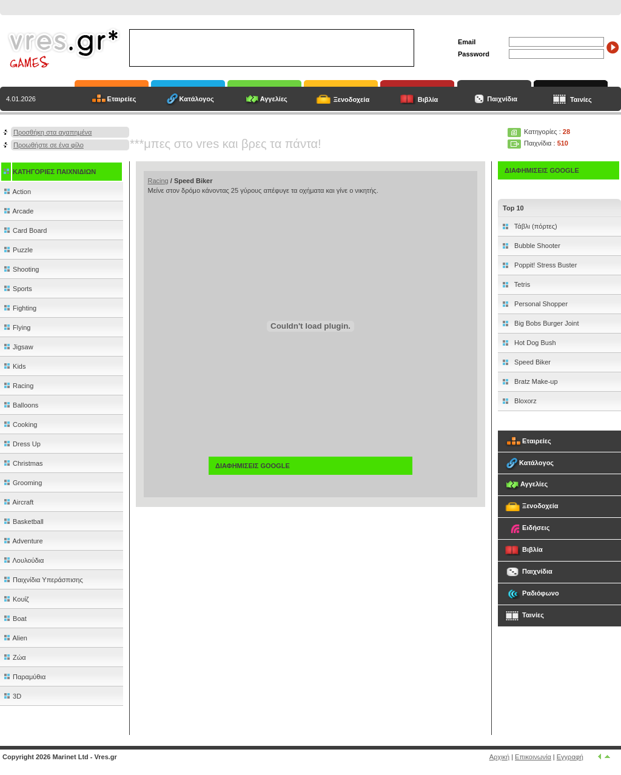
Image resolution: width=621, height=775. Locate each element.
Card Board (24, 230)
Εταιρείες (121, 98)
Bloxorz (524, 400)
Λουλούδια (23, 560)
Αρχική (499, 756)
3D (11, 696)
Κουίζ (15, 599)
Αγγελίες (273, 98)
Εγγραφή (570, 756)
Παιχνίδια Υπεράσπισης (42, 579)
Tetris (521, 284)
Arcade (17, 211)
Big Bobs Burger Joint (545, 323)
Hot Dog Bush (534, 342)
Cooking (19, 424)
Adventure (22, 541)
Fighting (19, 308)
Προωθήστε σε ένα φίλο (48, 145)
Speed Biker (531, 362)
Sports (17, 288)
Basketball (23, 521)
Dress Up (21, 444)
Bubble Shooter (536, 245)
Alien (14, 638)
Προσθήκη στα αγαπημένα (52, 132)
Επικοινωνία (533, 756)
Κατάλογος (197, 98)
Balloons (20, 405)
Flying (16, 327)
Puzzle (17, 249)
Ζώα (14, 657)
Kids (13, 366)
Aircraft (17, 502)
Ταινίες (581, 99)
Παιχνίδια (501, 98)
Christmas (22, 463)
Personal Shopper (540, 303)
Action (16, 191)
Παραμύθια (23, 676)
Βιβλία (428, 99)
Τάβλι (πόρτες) (534, 226)
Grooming (22, 482)
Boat (14, 618)
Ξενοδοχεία (352, 99)
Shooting (20, 269)
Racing (17, 385)
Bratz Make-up (535, 381)
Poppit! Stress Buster (544, 265)
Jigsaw (17, 347)
